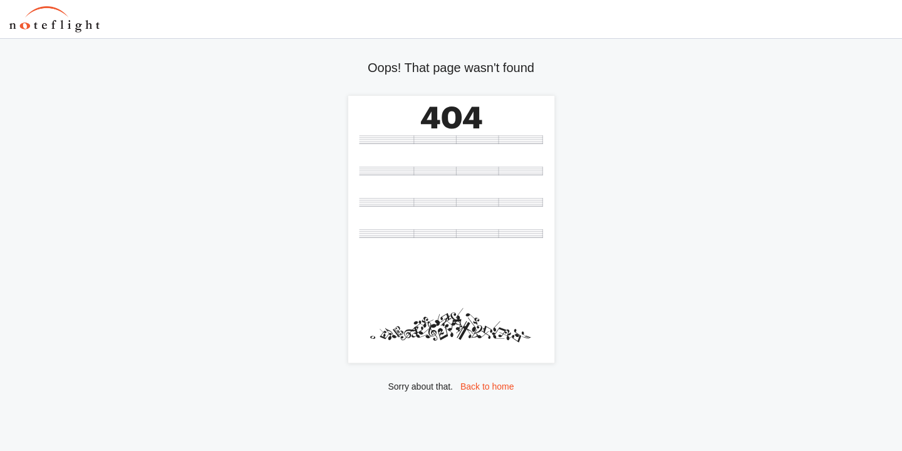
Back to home (487, 386)
